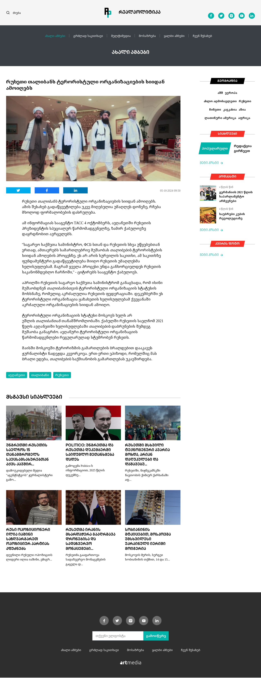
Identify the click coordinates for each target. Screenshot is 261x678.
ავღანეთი (16, 375)
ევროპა (231, 93)
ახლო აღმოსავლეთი (220, 101)
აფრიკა (244, 118)
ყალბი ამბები (174, 36)
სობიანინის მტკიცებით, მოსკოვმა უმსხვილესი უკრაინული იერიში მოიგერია (148, 539)
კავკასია (230, 109)
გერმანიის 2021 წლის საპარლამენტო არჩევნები (236, 196)
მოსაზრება (147, 36)
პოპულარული (215, 148)
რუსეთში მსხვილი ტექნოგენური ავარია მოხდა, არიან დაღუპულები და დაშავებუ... (147, 455)
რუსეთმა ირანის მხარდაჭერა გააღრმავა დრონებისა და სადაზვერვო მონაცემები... (90, 539)
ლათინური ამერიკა (220, 118)
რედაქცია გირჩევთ (243, 148)
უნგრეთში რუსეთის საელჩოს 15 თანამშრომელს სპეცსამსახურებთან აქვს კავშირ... (27, 455)
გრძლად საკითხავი (88, 36)
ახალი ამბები (55, 36)
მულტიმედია (121, 36)
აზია (242, 109)
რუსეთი (62, 375)
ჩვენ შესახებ (202, 36)
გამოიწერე (156, 636)
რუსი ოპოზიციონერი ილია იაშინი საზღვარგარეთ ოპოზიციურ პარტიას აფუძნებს (28, 539)
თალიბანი (40, 375)
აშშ (220, 93)
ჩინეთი (215, 109)
